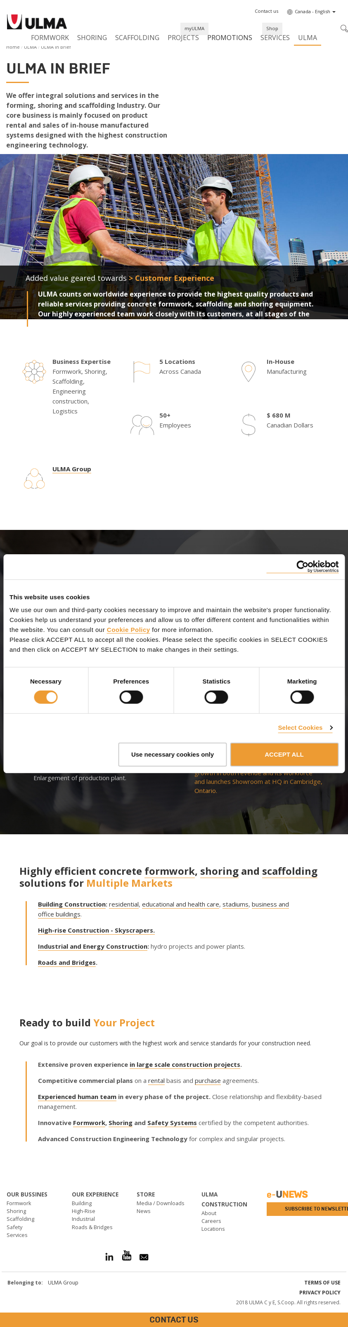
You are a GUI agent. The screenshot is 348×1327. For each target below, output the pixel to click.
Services (275, 37)
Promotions (229, 37)
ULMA (307, 37)
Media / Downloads (161, 1203)
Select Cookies (300, 727)
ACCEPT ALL (284, 754)
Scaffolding (137, 37)
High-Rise (83, 1211)
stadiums (236, 904)
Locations (213, 1228)
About (208, 1213)
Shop (272, 28)
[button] (266, 11)
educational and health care (180, 904)
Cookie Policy (128, 629)
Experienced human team (77, 1096)
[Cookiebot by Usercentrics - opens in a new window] (302, 566)
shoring (219, 871)
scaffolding (289, 871)
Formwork (50, 37)
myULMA (194, 28)
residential (124, 904)
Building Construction (72, 904)
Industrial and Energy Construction (92, 946)
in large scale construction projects (185, 1064)
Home (13, 47)
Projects (183, 37)
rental (156, 1080)
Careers (211, 1221)
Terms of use (322, 1282)
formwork (169, 871)
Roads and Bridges (67, 962)
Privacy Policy (320, 1292)
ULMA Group (71, 469)
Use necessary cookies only (172, 754)
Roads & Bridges (92, 1227)
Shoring (92, 37)
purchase (208, 1080)
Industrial (83, 1219)
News (144, 1211)
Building (82, 1203)
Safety (14, 1227)
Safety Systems (172, 1122)
